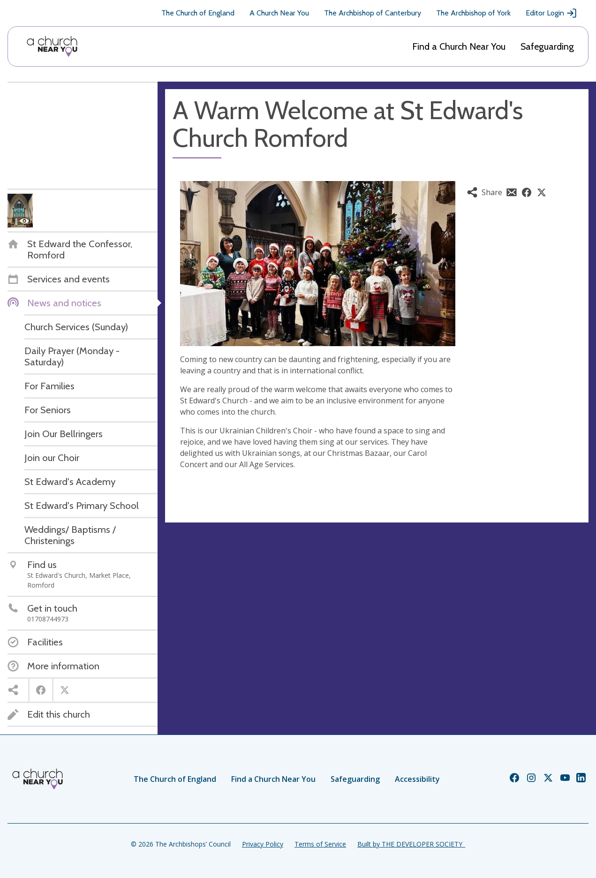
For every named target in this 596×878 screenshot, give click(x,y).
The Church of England (197, 12)
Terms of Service (320, 844)
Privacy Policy (262, 844)
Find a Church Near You (458, 46)
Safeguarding (547, 46)
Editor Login (551, 13)
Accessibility (417, 779)
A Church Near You (279, 12)
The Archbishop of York (473, 12)
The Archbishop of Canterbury (372, 12)
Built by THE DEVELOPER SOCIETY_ (411, 844)
